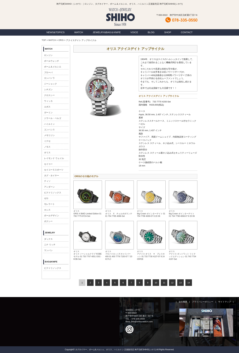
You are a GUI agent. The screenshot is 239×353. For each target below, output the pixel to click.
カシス (47, 210)
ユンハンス (49, 129)
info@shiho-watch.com (142, 321)
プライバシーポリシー (202, 301)
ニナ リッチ (49, 244)
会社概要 (183, 301)
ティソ (47, 181)
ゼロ (46, 198)
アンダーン (49, 187)
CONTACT (186, 32)
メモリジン (49, 135)
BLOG (151, 32)
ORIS (61, 40)
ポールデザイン (51, 215)
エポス (47, 107)
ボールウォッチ (51, 61)
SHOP (167, 32)
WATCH (78, 32)
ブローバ (48, 72)
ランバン (48, 250)
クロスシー (49, 95)
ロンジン (48, 55)
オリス (47, 152)
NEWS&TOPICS (55, 32)
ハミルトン (49, 124)
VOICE (134, 32)
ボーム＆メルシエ (52, 66)
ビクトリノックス (52, 192)
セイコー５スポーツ (53, 170)
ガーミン (48, 112)
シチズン (48, 89)
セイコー (48, 164)
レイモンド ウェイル (54, 158)
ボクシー (48, 221)
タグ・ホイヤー (51, 175)
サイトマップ (224, 301)
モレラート (49, 204)
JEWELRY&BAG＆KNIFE (107, 32)
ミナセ (47, 141)
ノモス (47, 147)
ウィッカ (48, 101)
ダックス (48, 239)
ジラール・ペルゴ (52, 118)
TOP (44, 40)
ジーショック (50, 84)
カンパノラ (49, 78)
